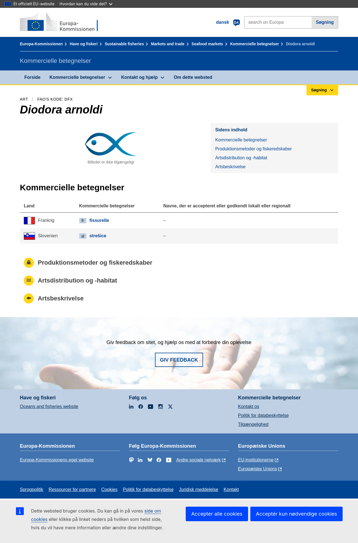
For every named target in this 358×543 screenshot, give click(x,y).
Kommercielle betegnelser (254, 44)
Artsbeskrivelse (230, 166)
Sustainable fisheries (124, 44)
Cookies (109, 489)
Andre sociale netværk (198, 459)
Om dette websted (193, 77)
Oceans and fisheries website (49, 406)
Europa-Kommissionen (41, 44)
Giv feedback (179, 360)
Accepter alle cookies (216, 514)
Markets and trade (168, 44)
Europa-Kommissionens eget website (57, 459)
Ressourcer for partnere (72, 489)
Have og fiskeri (84, 44)
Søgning (325, 22)
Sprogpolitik (31, 489)
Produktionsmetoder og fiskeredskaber (253, 148)
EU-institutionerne (256, 459)
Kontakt (231, 489)
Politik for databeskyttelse (263, 415)
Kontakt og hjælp (139, 77)
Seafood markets (207, 44)
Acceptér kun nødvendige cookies (296, 514)
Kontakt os (248, 406)
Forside (32, 77)
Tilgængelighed (253, 424)
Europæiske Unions (257, 468)
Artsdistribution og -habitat (241, 157)
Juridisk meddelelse (198, 489)
